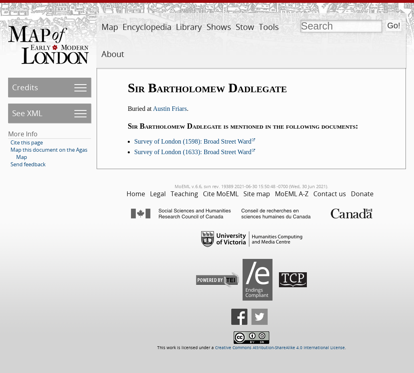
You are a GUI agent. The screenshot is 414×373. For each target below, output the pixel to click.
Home (136, 193)
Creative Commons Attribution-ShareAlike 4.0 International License (280, 347)
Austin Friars (170, 108)
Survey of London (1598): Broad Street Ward (192, 141)
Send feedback (28, 164)
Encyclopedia (147, 26)
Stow (245, 26)
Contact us (329, 193)
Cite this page (27, 142)
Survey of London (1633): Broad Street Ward (192, 151)
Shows (219, 26)
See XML (27, 113)
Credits (25, 87)
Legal (158, 193)
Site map (256, 193)
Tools (269, 26)
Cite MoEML (221, 193)
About (112, 54)
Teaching (184, 193)
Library (189, 26)
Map (109, 26)
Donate (362, 193)
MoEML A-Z (291, 193)
